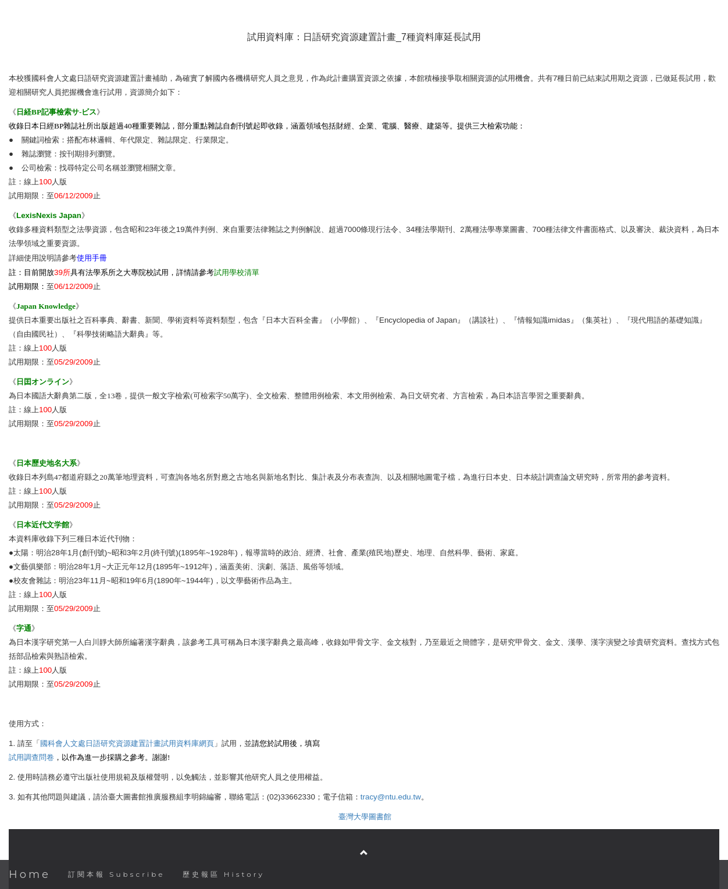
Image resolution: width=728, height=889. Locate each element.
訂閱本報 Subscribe (116, 874)
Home (30, 874)
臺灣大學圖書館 (364, 816)
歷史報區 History (224, 874)
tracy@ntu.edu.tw (391, 796)
